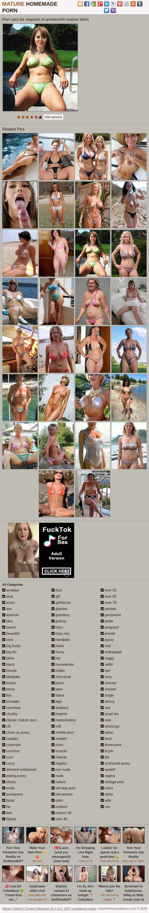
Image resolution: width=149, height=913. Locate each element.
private (108, 633)
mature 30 (61, 813)
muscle (59, 751)
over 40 (59, 819)
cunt (7, 757)
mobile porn (62, 732)
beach (9, 627)
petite (107, 621)
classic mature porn (19, 720)
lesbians (59, 708)
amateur (10, 590)
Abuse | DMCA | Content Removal (25, 908)
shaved (108, 683)
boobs (9, 683)
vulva (107, 788)
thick (106, 739)
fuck (56, 590)
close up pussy (16, 732)
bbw (7, 621)
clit (6, 726)
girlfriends (61, 602)
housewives (62, 664)
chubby (10, 714)
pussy (107, 640)
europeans (12, 794)
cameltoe (11, 708)
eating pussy (14, 776)
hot (55, 658)
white (107, 794)
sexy (106, 677)
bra (6, 695)
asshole (10, 615)
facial (8, 800)
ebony (9, 782)
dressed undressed (19, 769)
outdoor (59, 807)
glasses (59, 609)
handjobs (60, 640)
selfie (107, 664)
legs (56, 701)
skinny (108, 701)
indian (58, 670)
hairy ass (60, 633)
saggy (107, 658)
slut (105, 708)
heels (57, 646)
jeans (57, 683)
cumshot (11, 751)
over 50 (109, 590)
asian (8, 602)
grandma (60, 615)
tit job (107, 751)
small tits (110, 714)
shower (108, 689)
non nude (60, 769)
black (8, 664)
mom (57, 745)
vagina (108, 776)
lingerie (59, 714)
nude (57, 776)
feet (7, 813)
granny (58, 621)
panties (108, 609)
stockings (110, 726)
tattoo (107, 732)
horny (57, 652)
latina (57, 695)
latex (57, 689)
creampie (11, 745)
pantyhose (111, 615)
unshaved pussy (115, 763)
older (57, 800)
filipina (9, 819)
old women (62, 794)
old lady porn (63, 788)
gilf (55, 596)
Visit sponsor (53, 117)
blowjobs (11, 677)
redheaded (111, 652)
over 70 (109, 602)
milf (56, 726)
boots (8, 689)
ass (7, 609)
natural (58, 757)
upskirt (108, 769)
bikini (8, 658)
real (106, 646)
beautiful (11, 633)
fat (6, 807)
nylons (58, 782)
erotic (8, 788)
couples (10, 739)
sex (105, 670)
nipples (59, 763)
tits (105, 757)
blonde (9, 670)
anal (7, 596)
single (107, 695)
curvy (8, 763)
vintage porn (112, 782)
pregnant (110, 627)
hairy (57, 627)
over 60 (109, 596)
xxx (105, 807)
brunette (10, 701)
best (7, 640)
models (59, 739)
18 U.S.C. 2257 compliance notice (73, 908)
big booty (11, 646)
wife (106, 800)
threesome (111, 745)
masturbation (63, 720)
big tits (9, 652)
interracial (61, 677)
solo (106, 720)
